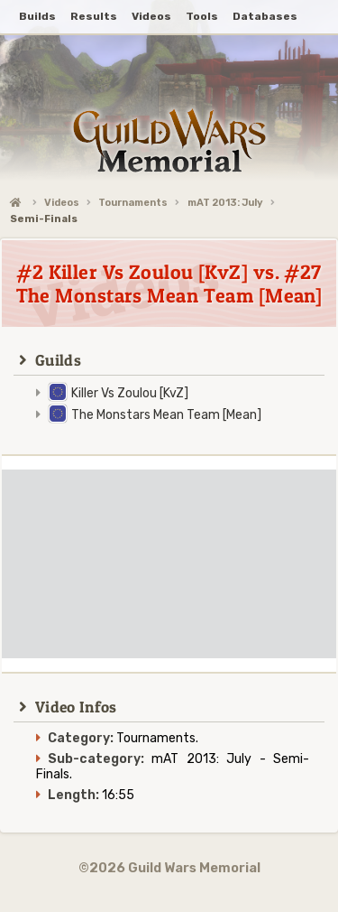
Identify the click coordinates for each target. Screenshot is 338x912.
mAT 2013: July (225, 203)
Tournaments (133, 203)
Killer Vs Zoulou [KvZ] (129, 393)
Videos (61, 203)
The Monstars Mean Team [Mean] (166, 415)
